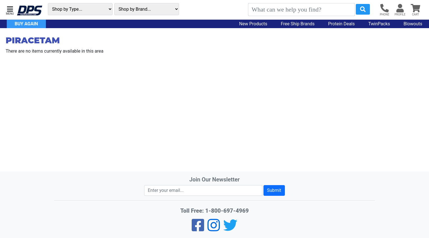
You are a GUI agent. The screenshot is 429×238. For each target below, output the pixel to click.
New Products (253, 23)
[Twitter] (230, 229)
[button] (10, 10)
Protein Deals (341, 23)
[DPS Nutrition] (29, 11)
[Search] (301, 9)
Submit (274, 190)
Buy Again (26, 23)
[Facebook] (198, 229)
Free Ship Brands (298, 23)
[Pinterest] (214, 229)
